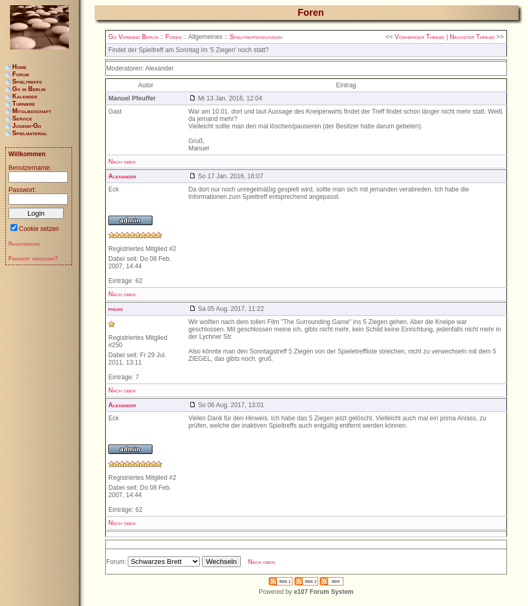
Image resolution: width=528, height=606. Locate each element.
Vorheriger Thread (419, 37)
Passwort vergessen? (33, 258)
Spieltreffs (27, 81)
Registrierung (24, 244)
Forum (20, 74)
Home (19, 66)
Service (22, 118)
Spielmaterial (29, 133)
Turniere (23, 103)
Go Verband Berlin (133, 37)
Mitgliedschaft (31, 111)
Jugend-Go (26, 125)
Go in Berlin (28, 89)
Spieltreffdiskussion (255, 37)
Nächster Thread (472, 37)
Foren (173, 37)
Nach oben (122, 161)
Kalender (24, 96)
